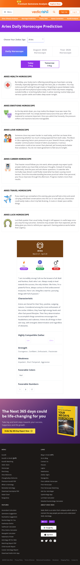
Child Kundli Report (8, 547)
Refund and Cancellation (43, 560)
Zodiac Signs (45, 475)
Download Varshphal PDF (10, 491)
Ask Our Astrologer (47, 491)
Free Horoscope (46, 485)
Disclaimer (56, 560)
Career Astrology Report (10, 550)
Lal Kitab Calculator (47, 498)
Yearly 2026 (43, 19)
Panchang (5, 471)
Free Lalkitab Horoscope (49, 481)
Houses (43, 465)
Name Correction (57, 19)
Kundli (4, 455)
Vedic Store (5, 465)
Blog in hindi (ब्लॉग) (47, 455)
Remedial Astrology (8, 488)
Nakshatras (45, 471)
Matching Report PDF (9, 543)
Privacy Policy (19, 560)
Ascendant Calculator (9, 510)
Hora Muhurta (7, 475)
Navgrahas (5, 498)
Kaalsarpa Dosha (7, 523)
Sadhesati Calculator (9, 527)
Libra (51, 340)
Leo (28, 340)
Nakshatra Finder (8, 537)
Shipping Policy (65, 560)
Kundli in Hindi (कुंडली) (9, 458)
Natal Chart (6, 495)
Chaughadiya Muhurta (9, 478)
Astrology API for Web (9, 540)
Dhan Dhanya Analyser (10, 19)
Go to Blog (44, 458)
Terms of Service (29, 560)
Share (51, 521)
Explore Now (55, 4)
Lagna (43, 468)
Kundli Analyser (72, 19)
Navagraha (44, 478)
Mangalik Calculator (8, 533)
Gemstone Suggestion (9, 514)
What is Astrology (8, 485)
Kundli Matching (7, 461)
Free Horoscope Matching (50, 488)
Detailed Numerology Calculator (52, 501)
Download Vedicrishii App (10, 553)
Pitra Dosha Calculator (9, 530)
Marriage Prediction (29, 19)
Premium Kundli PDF (9, 481)
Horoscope (5, 468)
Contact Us (44, 461)
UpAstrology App (46, 495)
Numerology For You (9, 520)
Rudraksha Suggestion (9, 517)
